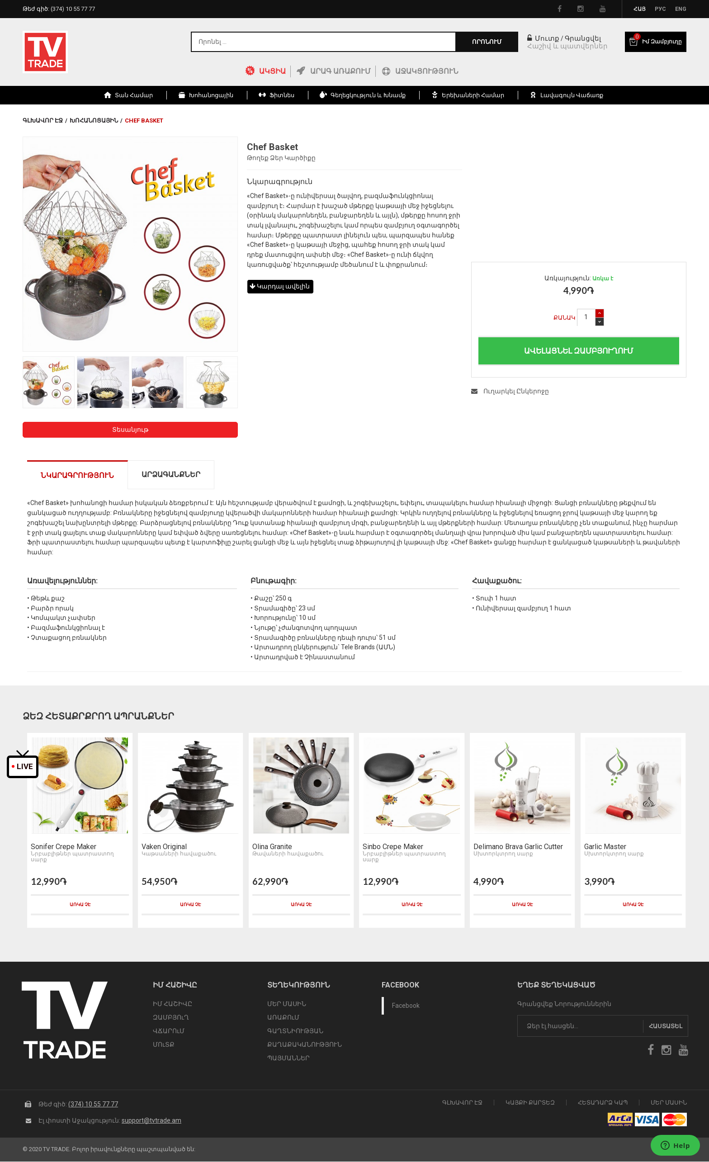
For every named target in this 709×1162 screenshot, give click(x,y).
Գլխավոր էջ (43, 120)
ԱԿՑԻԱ (272, 71)
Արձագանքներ (171, 474)
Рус (660, 9)
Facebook (406, 1007)
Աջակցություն (426, 71)
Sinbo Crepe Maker (391, 848)
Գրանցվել (583, 38)
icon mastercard (674, 1120)
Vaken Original (162, 848)
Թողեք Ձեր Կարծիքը (281, 157)
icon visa (647, 1120)
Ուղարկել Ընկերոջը (510, 391)
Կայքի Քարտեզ (530, 1103)
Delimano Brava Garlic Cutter (517, 848)
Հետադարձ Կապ (603, 1103)
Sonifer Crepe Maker (62, 848)
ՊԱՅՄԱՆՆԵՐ (288, 1059)
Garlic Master (603, 848)
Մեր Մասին (669, 1103)
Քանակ (564, 317)
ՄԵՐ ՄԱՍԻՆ (286, 1005)
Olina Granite (270, 848)
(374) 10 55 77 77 (93, 1104)
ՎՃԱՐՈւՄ (168, 1032)
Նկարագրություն (77, 475)
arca (620, 1120)
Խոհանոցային (94, 120)
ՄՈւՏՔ (164, 1045)
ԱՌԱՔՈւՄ (283, 1018)
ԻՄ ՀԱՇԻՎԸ (172, 1005)
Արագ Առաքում (340, 71)
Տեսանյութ (130, 429)
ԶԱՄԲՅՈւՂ (171, 1018)
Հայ (639, 9)
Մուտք (543, 38)
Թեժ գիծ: (59, 8)
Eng (680, 9)
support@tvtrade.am (151, 1120)
